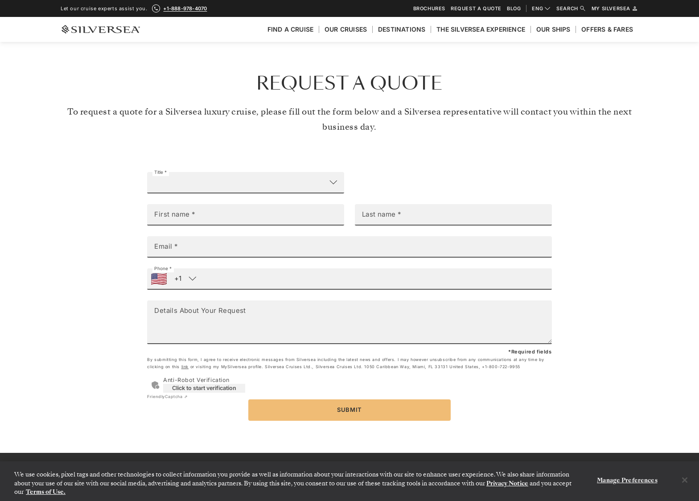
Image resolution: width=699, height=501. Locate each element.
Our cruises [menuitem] (346, 29)
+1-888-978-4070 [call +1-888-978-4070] (185, 8)
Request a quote (476, 8)
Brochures (429, 8)
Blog (514, 8)
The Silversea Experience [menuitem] (480, 29)
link (185, 366)
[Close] (685, 480)
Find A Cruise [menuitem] (290, 29)
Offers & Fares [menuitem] (607, 29)
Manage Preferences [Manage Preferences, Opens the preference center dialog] (627, 480)
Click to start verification (204, 388)
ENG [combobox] (541, 8)
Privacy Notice (507, 483)
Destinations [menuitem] (401, 29)
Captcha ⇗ (167, 396)
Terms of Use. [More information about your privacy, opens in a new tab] (46, 492)
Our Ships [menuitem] (553, 29)
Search (571, 8)
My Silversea (615, 8)
